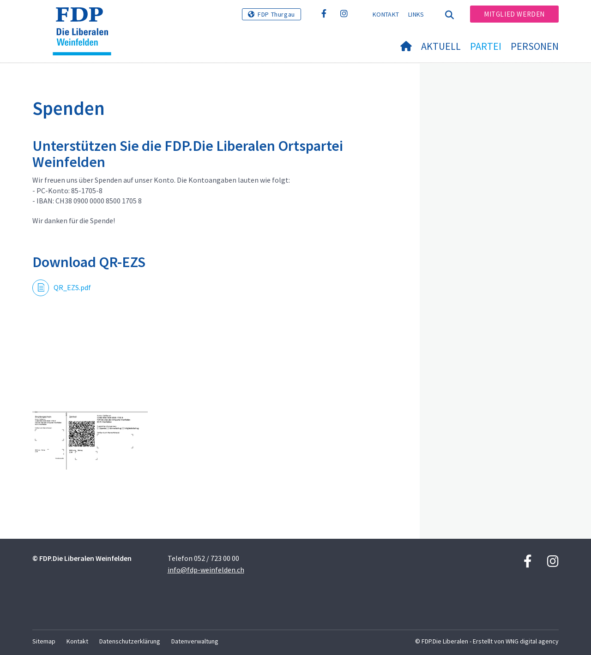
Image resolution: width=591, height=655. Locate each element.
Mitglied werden (514, 14)
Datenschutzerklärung (129, 641)
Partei (485, 46)
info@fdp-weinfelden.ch (206, 569)
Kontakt (386, 14)
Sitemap (43, 641)
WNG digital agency (532, 641)
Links (416, 14)
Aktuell (441, 46)
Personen (535, 46)
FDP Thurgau (276, 14)
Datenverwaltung (194, 641)
